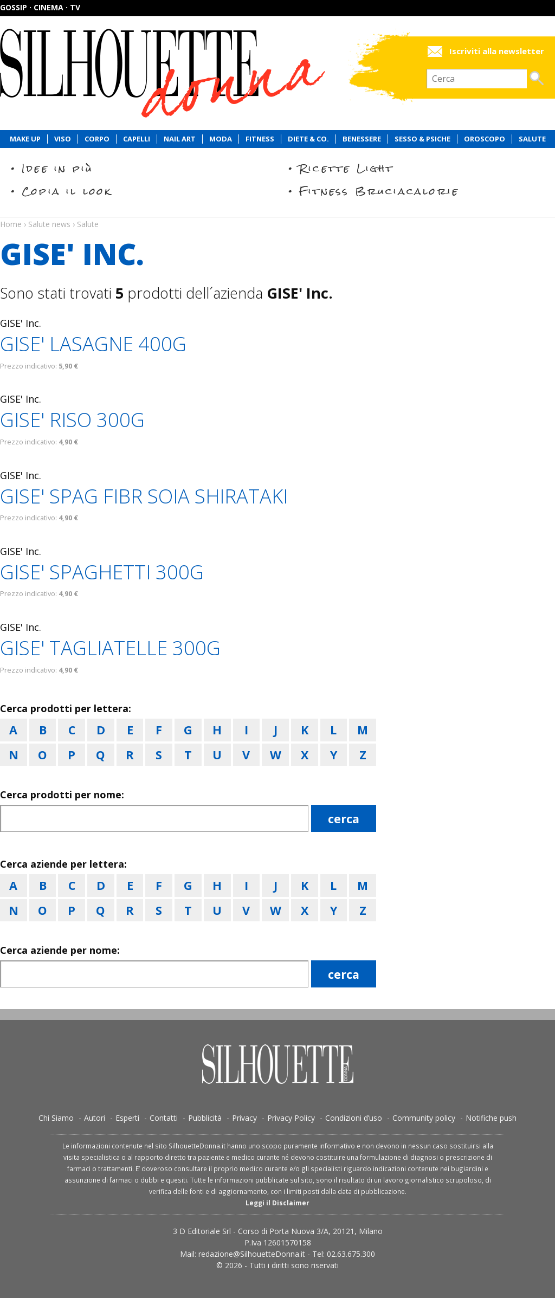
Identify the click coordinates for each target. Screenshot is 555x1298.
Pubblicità (205, 1118)
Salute (532, 139)
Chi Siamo (56, 1118)
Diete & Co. (308, 139)
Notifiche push (491, 1118)
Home (11, 224)
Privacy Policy (291, 1118)
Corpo (97, 139)
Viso (62, 139)
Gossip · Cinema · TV (40, 7)
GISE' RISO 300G (72, 419)
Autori (94, 1118)
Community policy (423, 1118)
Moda (220, 139)
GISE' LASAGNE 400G (93, 344)
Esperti (127, 1118)
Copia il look (67, 191)
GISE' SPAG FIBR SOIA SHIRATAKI (144, 496)
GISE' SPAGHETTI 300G (102, 572)
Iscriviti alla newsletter (496, 51)
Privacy (244, 1118)
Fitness (260, 139)
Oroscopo (484, 139)
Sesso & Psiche (422, 139)
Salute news (277, 214)
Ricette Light (346, 168)
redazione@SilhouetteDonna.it (251, 1254)
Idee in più (57, 168)
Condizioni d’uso (353, 1118)
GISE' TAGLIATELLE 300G (110, 648)
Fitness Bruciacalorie (379, 191)
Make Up (25, 139)
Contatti (164, 1118)
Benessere (362, 139)
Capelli (136, 139)
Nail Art (180, 139)
